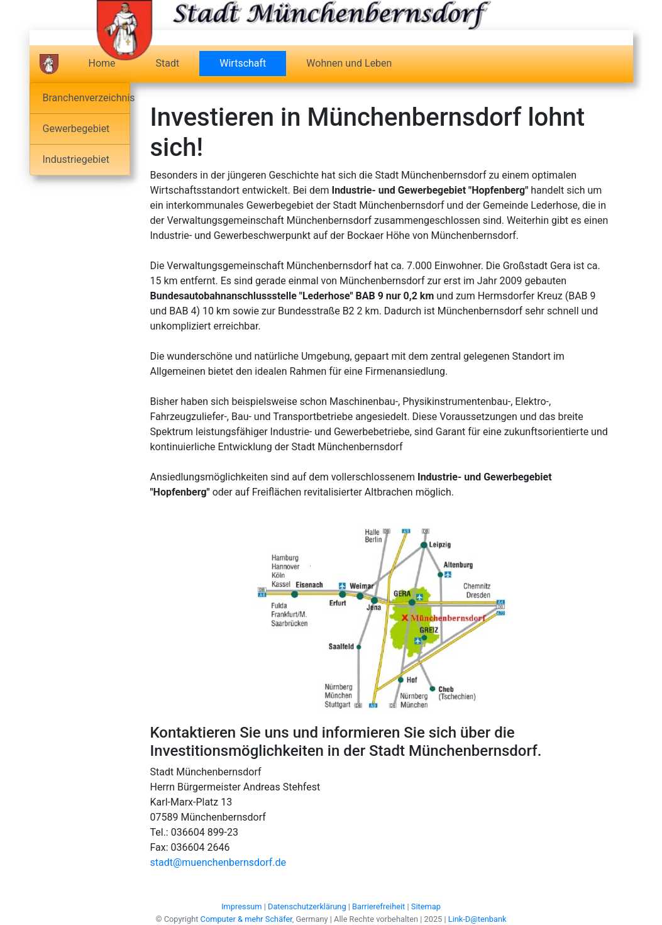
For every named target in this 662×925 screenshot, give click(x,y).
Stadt (168, 63)
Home (102, 63)
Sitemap (426, 906)
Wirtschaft (252, 62)
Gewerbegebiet (76, 129)
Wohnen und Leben (349, 63)
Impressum (241, 906)
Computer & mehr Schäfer (246, 919)
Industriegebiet (76, 159)
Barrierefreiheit (378, 906)
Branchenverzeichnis (86, 98)
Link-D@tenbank (477, 919)
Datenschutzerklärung (307, 906)
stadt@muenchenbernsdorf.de (218, 862)
